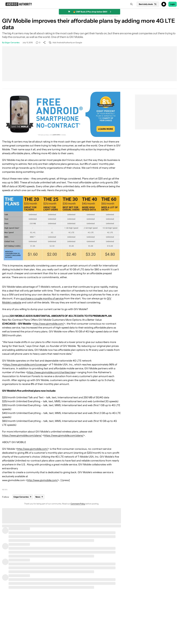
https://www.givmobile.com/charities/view (51, 372)
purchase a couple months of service (42, 298)
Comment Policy (77, 503)
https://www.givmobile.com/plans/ (22, 435)
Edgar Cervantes (12, 42)
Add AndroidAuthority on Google (65, 42)
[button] (89, 4)
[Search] (131, 4)
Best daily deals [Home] (148, 4)
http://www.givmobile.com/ (48, 323)
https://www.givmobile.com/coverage (25, 364)
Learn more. (113, 16)
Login (172, 4)
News (4, 490)
